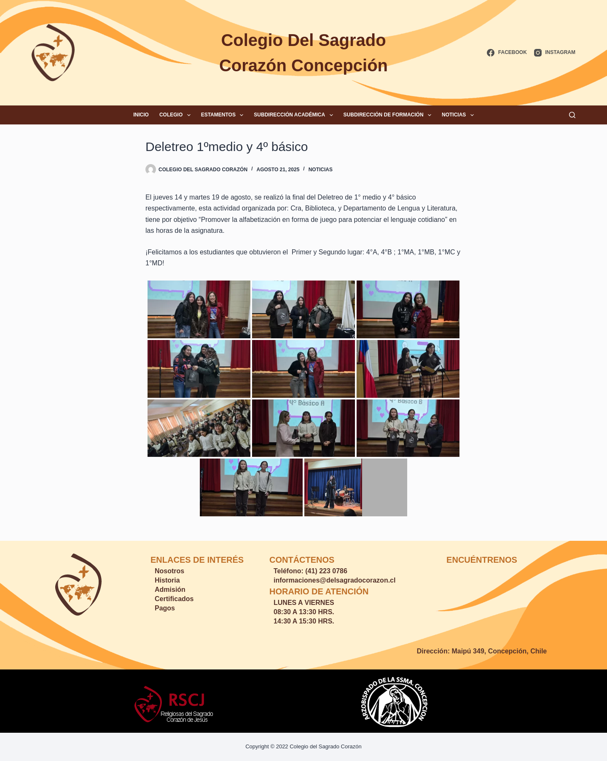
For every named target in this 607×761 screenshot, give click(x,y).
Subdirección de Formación (389, 115)
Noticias (459, 115)
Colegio (176, 115)
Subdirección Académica (295, 115)
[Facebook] (506, 53)
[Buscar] (572, 115)
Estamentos (224, 115)
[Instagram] (554, 53)
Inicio (141, 115)
